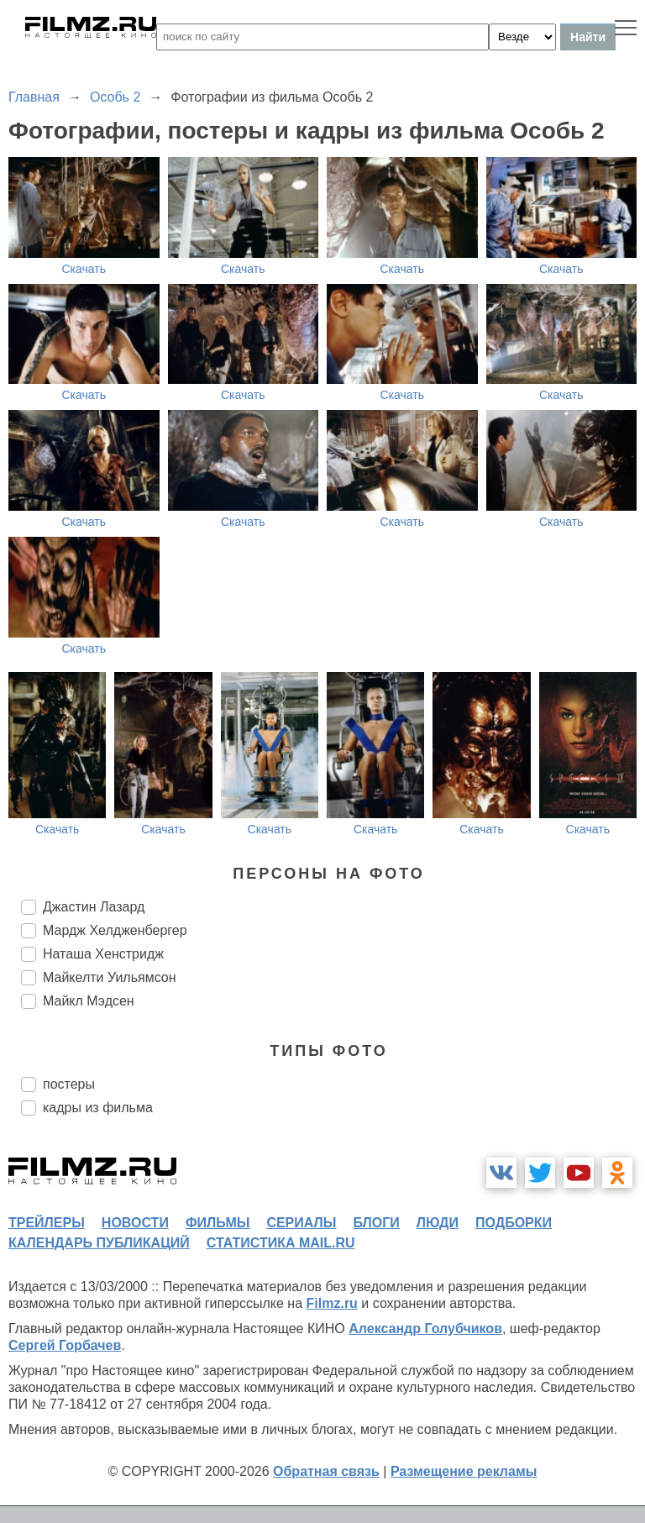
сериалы (301, 1223)
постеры (69, 1084)
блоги (376, 1223)
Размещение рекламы (464, 1471)
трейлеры (46, 1223)
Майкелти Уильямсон (109, 977)
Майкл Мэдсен (88, 1001)
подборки (513, 1223)
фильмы (217, 1223)
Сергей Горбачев (64, 1345)
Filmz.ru (332, 1303)
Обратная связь (326, 1471)
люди (438, 1223)
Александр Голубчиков (425, 1328)
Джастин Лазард (93, 907)
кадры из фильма (98, 1107)
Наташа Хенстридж (103, 954)
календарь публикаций (99, 1243)
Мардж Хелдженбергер (115, 930)
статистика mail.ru (281, 1243)
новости (135, 1223)
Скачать (84, 269)
